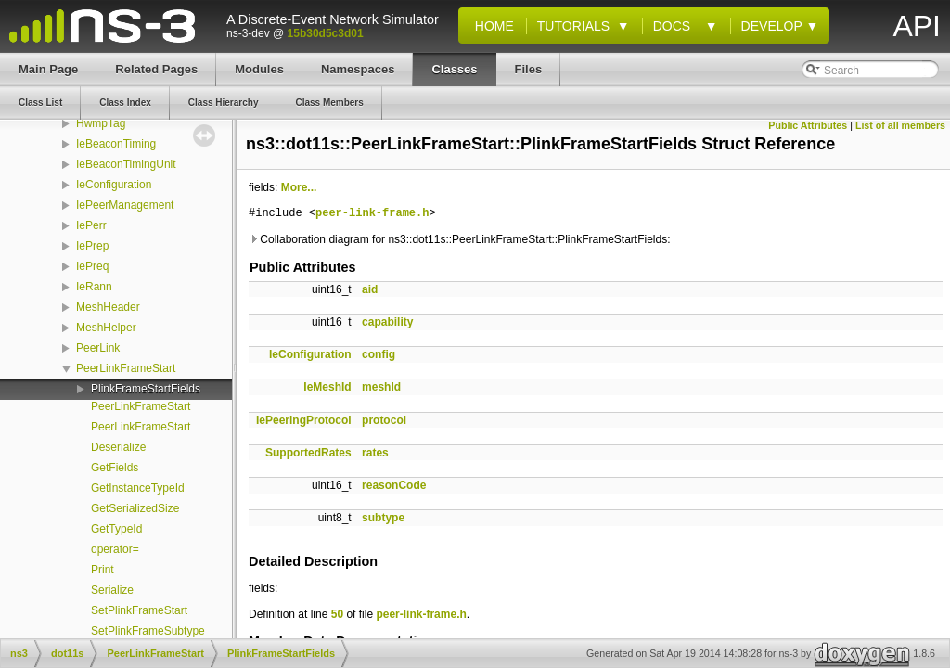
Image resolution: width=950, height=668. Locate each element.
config (378, 354)
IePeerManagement (124, 205)
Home (491, 26)
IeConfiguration (113, 184)
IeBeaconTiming (116, 143)
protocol (384, 420)
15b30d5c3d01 (326, 33)
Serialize (112, 590)
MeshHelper (106, 327)
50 (337, 614)
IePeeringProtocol (304, 420)
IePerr (91, 225)
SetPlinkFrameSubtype (148, 630)
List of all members (900, 125)
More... (299, 187)
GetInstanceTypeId (138, 488)
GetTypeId (116, 528)
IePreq (92, 266)
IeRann (94, 286)
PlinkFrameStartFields (145, 388)
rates (375, 452)
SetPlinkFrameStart (139, 610)
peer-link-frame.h (372, 214)
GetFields (114, 467)
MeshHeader (108, 307)
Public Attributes (807, 125)
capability (387, 321)
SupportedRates (308, 452)
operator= (115, 549)
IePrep (92, 245)
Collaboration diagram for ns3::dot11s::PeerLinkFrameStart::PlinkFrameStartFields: (460, 239)
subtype (383, 517)
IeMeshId (327, 386)
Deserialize (118, 447)
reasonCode (394, 485)
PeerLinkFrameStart (125, 368)
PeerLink (98, 347)
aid (370, 289)
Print (102, 569)
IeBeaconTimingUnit (126, 164)
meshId (381, 386)
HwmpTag (100, 123)
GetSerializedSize (135, 508)
